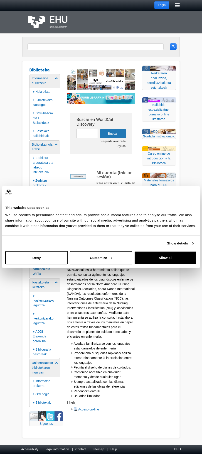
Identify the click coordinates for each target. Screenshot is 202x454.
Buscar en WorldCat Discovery (94, 122)
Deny (36, 257)
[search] (95, 46)
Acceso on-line (88, 409)
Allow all (165, 257)
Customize (101, 257)
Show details (177, 243)
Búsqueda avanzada (113, 141)
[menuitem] (44, 107)
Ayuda (122, 146)
